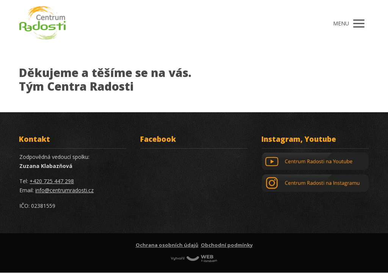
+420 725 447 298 (52, 181)
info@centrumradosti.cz (64, 190)
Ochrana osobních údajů (167, 245)
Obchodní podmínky (227, 245)
